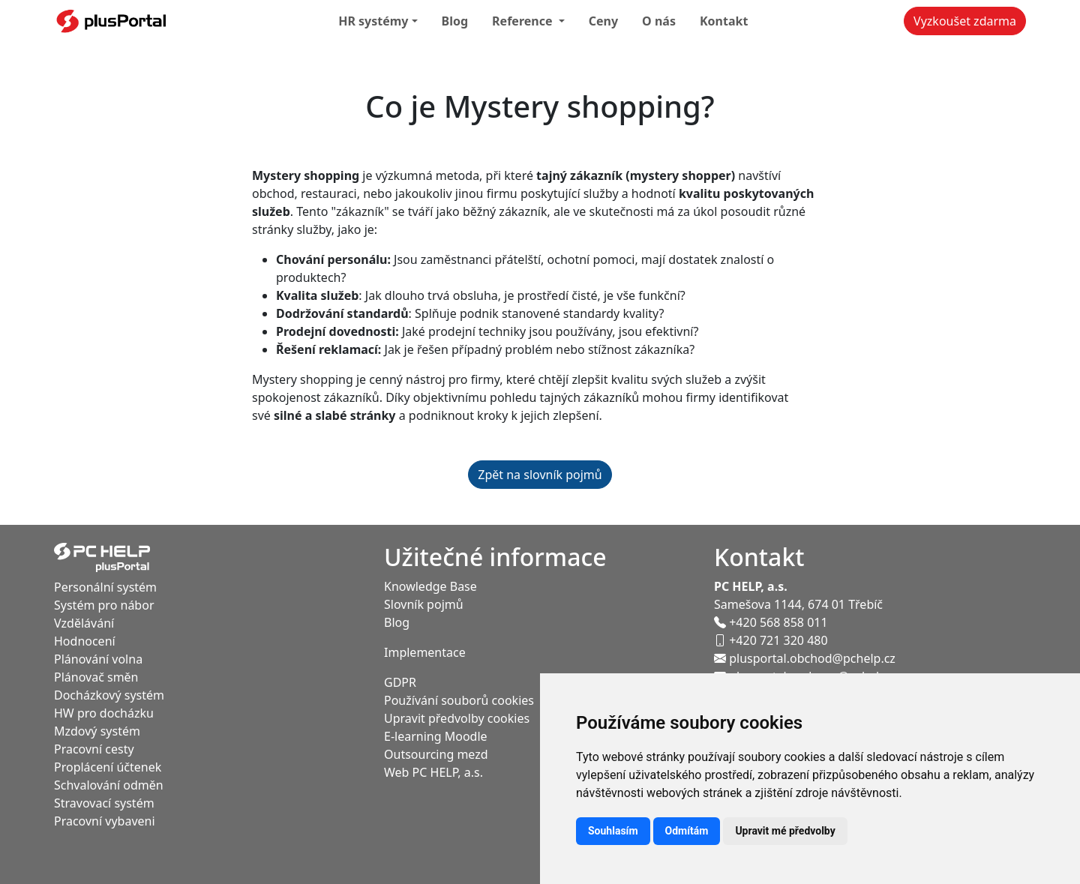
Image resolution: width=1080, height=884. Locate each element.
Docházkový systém (109, 695)
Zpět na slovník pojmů (540, 474)
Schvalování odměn (109, 785)
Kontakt (724, 21)
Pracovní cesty (94, 749)
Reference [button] (524, 21)
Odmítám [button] (687, 831)
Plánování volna (98, 659)
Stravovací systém (104, 803)
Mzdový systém (97, 731)
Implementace (425, 652)
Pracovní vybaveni (104, 821)
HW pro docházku (104, 713)
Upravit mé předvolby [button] (785, 831)
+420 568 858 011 (771, 622)
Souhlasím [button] (613, 831)
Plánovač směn (96, 677)
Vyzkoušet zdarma (965, 21)
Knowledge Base (430, 586)
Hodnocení (85, 641)
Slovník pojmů (424, 604)
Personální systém (105, 587)
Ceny (603, 21)
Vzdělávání (84, 623)
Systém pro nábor (104, 605)
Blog (455, 21)
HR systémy (373, 21)
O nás (659, 21)
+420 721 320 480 (771, 640)
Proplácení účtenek (107, 767)
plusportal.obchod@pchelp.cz (805, 658)
